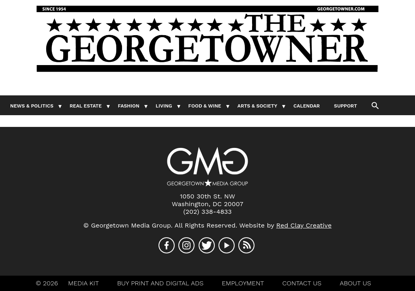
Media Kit (83, 283)
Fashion (128, 106)
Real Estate (86, 106)
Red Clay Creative (304, 225)
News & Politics (31, 106)
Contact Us (302, 283)
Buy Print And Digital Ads (160, 283)
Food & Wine (204, 106)
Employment (243, 283)
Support (345, 106)
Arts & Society (257, 106)
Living (164, 106)
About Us (355, 283)
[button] (375, 105)
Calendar (306, 106)
